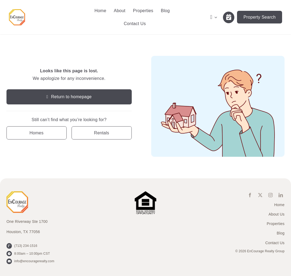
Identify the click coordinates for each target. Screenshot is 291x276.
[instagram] (270, 195)
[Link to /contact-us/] (228, 17)
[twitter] (260, 195)
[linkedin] (281, 195)
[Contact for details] (36, 132)
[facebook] (250, 195)
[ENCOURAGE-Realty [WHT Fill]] (17, 11)
